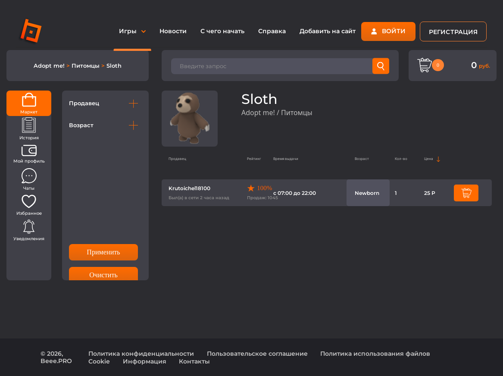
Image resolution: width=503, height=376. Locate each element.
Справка (272, 31)
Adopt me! (50, 65)
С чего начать (222, 31)
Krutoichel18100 (189, 188)
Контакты (194, 361)
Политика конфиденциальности (141, 353)
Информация (144, 361)
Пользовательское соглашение (257, 353)
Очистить (103, 275)
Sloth (114, 65)
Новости (173, 31)
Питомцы (86, 65)
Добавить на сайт (328, 31)
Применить (103, 252)
